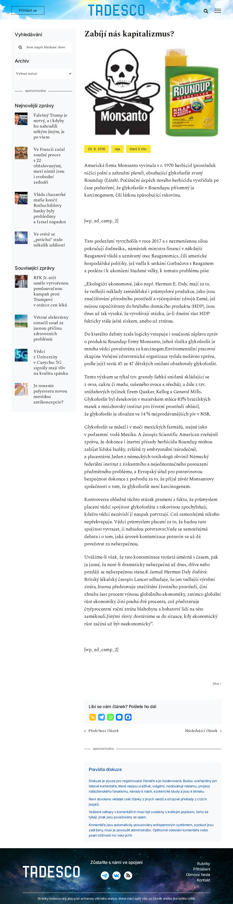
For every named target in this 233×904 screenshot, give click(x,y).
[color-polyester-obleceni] (21, 385)
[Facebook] (129, 717)
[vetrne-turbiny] (21, 317)
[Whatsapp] (111, 717)
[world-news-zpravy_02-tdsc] (21, 233)
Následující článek (201, 731)
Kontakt (203, 880)
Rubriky (203, 863)
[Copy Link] (93, 717)
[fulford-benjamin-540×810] (21, 114)
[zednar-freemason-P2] (21, 149)
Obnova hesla (198, 874)
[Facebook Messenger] (120, 717)
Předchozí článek (103, 731)
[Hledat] (20, 47)
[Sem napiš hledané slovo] (43, 47)
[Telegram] (102, 717)
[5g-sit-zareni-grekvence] (21, 351)
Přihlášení (201, 869)
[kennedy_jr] (21, 277)
